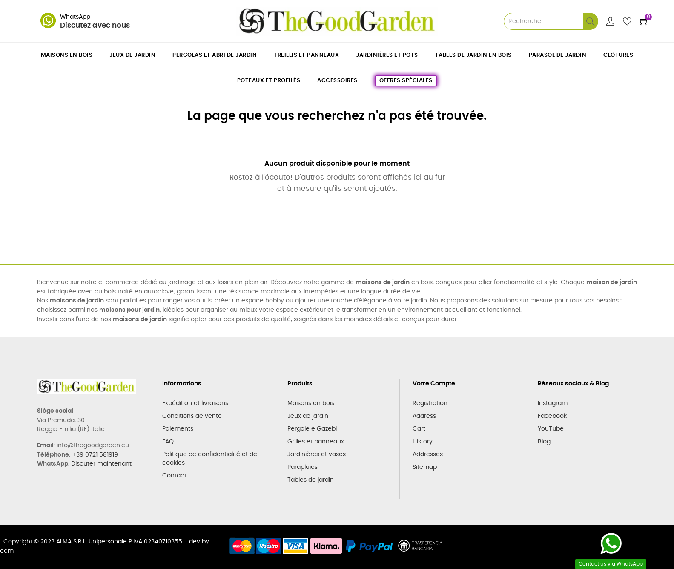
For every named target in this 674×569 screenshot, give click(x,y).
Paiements (177, 429)
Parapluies (302, 467)
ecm (7, 551)
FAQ (168, 442)
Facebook (552, 416)
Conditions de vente (192, 416)
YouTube (551, 429)
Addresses (428, 454)
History (423, 442)
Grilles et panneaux (315, 442)
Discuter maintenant (101, 464)
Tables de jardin (310, 480)
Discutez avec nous (95, 25)
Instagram (553, 403)
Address (424, 416)
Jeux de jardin (307, 416)
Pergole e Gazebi (312, 429)
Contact (174, 476)
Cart (419, 429)
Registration (430, 403)
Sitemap (425, 467)
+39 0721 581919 (95, 455)
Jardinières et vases (316, 454)
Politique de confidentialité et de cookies (209, 458)
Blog (544, 442)
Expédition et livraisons (195, 403)
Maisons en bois (310, 403)
